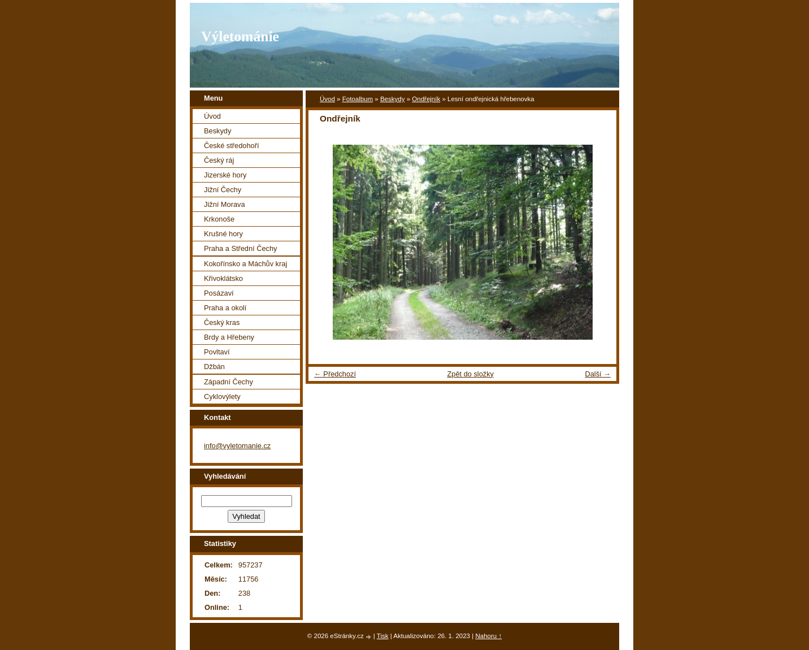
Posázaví (219, 293)
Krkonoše (219, 219)
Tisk (383, 635)
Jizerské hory (225, 175)
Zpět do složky (470, 374)
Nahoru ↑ (488, 635)
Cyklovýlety (222, 396)
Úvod (327, 99)
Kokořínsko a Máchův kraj (245, 263)
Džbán (214, 366)
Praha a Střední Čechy (240, 248)
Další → (598, 374)
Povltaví (217, 352)
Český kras (222, 322)
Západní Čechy (228, 382)
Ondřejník (426, 99)
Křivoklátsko (223, 278)
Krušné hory (223, 233)
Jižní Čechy (222, 189)
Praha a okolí (225, 308)
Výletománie (240, 36)
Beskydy (392, 99)
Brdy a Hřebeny (229, 337)
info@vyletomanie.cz (237, 445)
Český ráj (219, 160)
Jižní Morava (224, 204)
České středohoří (231, 145)
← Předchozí (335, 374)
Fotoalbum (357, 99)
